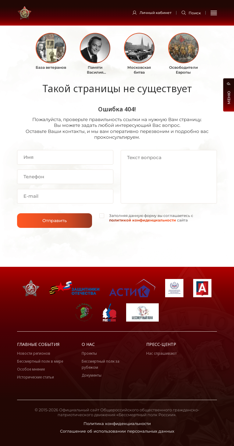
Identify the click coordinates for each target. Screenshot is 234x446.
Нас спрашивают (161, 353)
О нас (88, 344)
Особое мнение (31, 369)
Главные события (38, 344)
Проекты (89, 353)
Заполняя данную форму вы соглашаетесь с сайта (151, 218)
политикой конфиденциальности (142, 220)
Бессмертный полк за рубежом (100, 364)
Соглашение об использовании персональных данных (117, 431)
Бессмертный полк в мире (40, 361)
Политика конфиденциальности (117, 423)
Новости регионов (33, 353)
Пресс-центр (161, 344)
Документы (91, 375)
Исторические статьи (35, 377)
